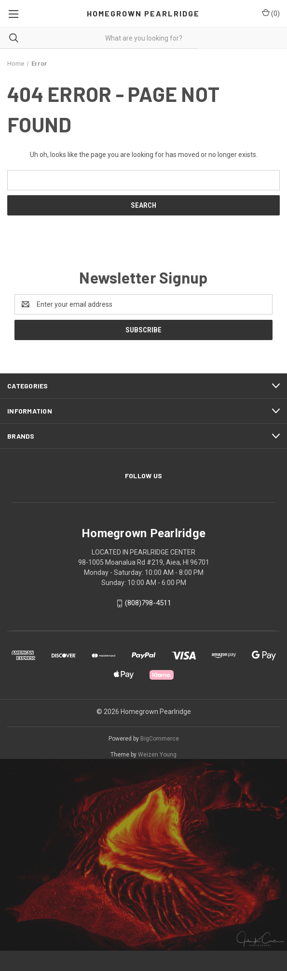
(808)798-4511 (148, 603)
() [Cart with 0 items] (271, 13)
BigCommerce (159, 738)
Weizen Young (157, 754)
